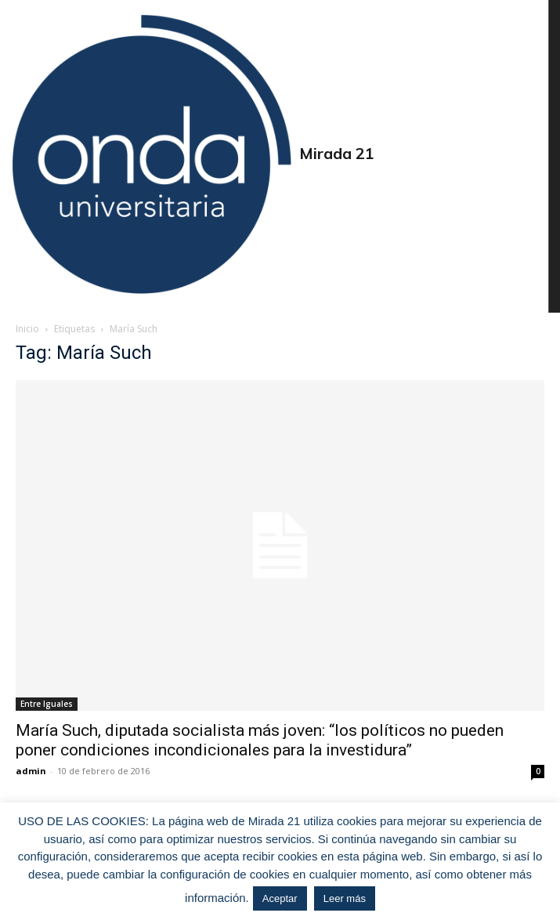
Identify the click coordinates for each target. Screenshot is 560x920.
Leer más (344, 898)
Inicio (27, 328)
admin (31, 771)
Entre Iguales (46, 703)
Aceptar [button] (280, 898)
